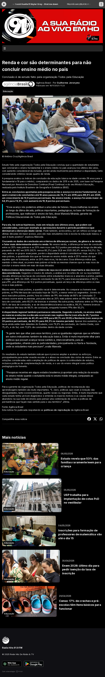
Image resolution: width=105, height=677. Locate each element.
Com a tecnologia (12, 671)
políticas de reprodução (57, 410)
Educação (8, 91)
